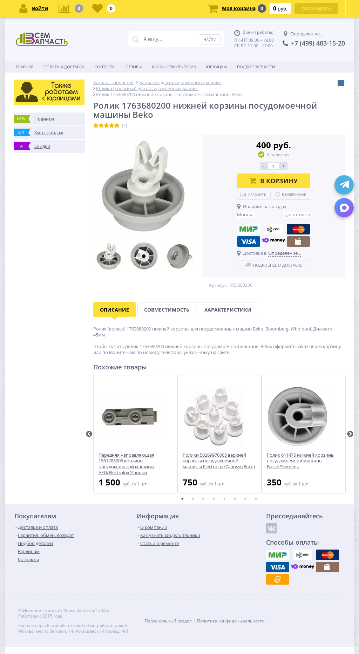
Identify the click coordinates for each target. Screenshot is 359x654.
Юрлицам (216, 66)
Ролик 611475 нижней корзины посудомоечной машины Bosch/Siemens (300, 461)
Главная (24, 66)
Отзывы (134, 66)
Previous (89, 434)
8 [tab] (255, 498)
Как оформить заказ (174, 66)
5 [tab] (224, 498)
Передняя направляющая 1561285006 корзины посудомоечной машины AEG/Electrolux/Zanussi (126, 464)
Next (350, 434)
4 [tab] (213, 498)
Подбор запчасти (256, 66)
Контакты (105, 66)
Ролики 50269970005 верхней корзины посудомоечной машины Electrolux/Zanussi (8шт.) (219, 461)
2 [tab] (192, 498)
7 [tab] (245, 498)
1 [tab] (182, 498)
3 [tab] (203, 498)
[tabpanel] (135, 434)
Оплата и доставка (63, 66)
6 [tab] (234, 498)
